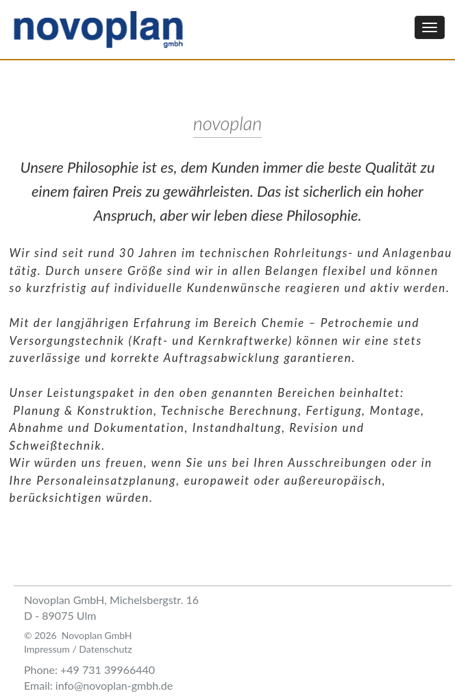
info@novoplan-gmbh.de (114, 685)
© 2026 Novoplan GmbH (78, 635)
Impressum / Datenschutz (78, 649)
